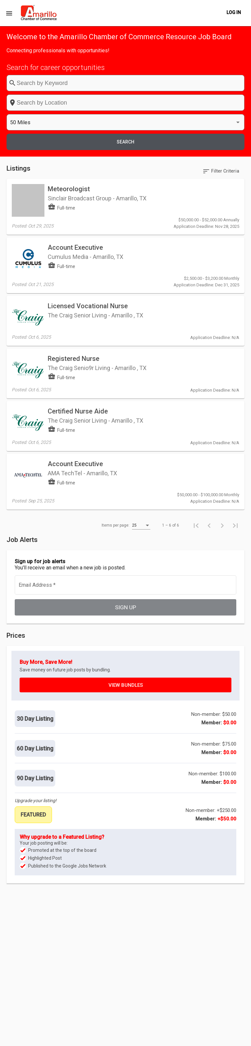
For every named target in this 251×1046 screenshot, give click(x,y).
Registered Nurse (73, 270)
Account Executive (75, 178)
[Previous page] (209, 410)
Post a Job (157, 1037)
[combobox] (136, 83)
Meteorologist (69, 130)
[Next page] (222, 410)
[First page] (196, 410)
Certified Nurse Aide (78, 316)
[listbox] (198, 83)
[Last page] (235, 410)
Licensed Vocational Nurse (88, 224)
